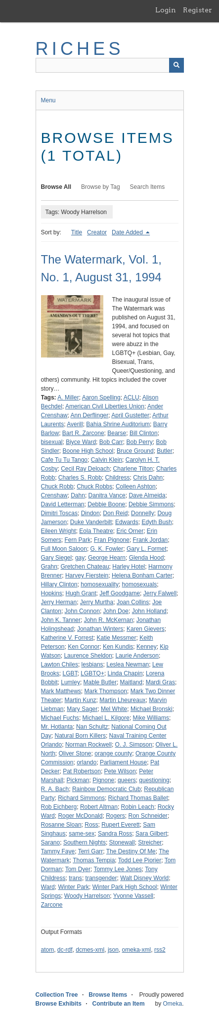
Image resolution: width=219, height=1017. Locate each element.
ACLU (131, 397)
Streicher (150, 842)
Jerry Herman (59, 602)
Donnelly (142, 513)
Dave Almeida (147, 495)
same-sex (81, 833)
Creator (97, 232)
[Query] (110, 65)
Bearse (116, 433)
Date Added (128, 232)
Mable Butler (100, 682)
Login (165, 10)
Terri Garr (90, 851)
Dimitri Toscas (59, 513)
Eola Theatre (96, 531)
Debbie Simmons (151, 504)
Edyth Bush (156, 522)
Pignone (103, 780)
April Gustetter (130, 415)
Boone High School (88, 450)
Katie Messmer (116, 637)
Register (197, 10)
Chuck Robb (57, 486)
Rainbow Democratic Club (106, 789)
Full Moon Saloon (64, 548)
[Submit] (176, 65)
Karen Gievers (146, 628)
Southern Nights (84, 842)
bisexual (52, 442)
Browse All (56, 186)
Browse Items (107, 994)
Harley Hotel (128, 566)
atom (47, 949)
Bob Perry (139, 442)
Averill (75, 424)
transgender (101, 878)
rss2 (160, 949)
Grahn (49, 566)
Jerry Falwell (159, 593)
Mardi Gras (160, 682)
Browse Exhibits (59, 1003)
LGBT (70, 673)
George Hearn (107, 557)
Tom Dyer (77, 869)
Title (76, 232)
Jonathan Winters (100, 628)
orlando (86, 762)
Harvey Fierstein (86, 575)
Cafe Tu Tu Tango (64, 459)
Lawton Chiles (59, 664)
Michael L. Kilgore (106, 717)
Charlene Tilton (133, 468)
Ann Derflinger (90, 415)
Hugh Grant (81, 593)
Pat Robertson (82, 771)
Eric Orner (130, 531)
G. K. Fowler (107, 548)
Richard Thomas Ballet (138, 798)
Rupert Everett (120, 824)
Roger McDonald (80, 815)
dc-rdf (65, 949)
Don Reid (115, 513)
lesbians (92, 664)
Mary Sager (82, 709)
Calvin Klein (106, 459)
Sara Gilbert (151, 833)
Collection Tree (57, 994)
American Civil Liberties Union (104, 406)
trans (75, 878)
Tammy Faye (58, 851)
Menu (48, 100)
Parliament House (123, 762)
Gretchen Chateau (85, 566)
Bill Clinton (144, 433)
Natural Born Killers (80, 735)
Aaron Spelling (101, 397)
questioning (154, 780)
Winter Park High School (124, 887)
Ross (91, 824)
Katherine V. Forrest (67, 637)
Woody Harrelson (87, 895)
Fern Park (78, 539)
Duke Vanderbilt (91, 522)
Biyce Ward (81, 442)
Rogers (115, 815)
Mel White (114, 709)
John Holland (149, 611)
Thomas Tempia (94, 860)
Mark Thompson (106, 691)
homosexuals (139, 584)
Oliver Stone (75, 753)
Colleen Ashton (136, 486)
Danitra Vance (107, 495)
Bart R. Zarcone (83, 433)
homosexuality (100, 584)
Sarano (50, 842)
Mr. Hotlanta (57, 726)
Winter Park (73, 887)
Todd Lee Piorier (139, 860)
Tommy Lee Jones (117, 869)
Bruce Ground (135, 450)
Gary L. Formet (147, 548)
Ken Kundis (118, 646)
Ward (48, 887)
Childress (117, 477)
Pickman (78, 780)
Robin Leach (137, 806)
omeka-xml (136, 949)
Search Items (147, 186)
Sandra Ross (115, 833)
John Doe (116, 611)
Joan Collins (133, 602)
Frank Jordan (150, 539)
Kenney (146, 646)
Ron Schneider (147, 815)
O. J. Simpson (133, 744)
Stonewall (122, 842)
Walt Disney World (144, 878)
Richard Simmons (81, 798)
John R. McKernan (108, 620)
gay (80, 557)
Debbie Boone (106, 504)
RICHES (80, 49)
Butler (164, 450)
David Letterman (63, 504)
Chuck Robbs (94, 486)
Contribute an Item (118, 1003)
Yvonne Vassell (133, 895)
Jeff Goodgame (119, 593)
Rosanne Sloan (61, 824)
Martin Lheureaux (122, 700)
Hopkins (51, 593)
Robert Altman (99, 806)
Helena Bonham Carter (142, 575)
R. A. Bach (55, 789)
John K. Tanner (61, 620)
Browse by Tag (100, 186)
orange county (113, 753)
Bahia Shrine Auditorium (118, 424)
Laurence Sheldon (88, 655)
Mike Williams (151, 717)
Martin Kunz (80, 700)
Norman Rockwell (88, 744)
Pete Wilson (120, 771)
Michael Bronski (152, 709)
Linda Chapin (125, 673)
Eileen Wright (58, 531)
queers (127, 780)
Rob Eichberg (59, 806)
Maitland (131, 682)
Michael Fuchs (60, 717)
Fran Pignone (112, 539)
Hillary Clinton (59, 584)
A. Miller (68, 397)
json (113, 949)
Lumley (70, 682)
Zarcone (52, 904)
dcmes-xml (90, 949)
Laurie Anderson (137, 655)
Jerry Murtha (96, 602)
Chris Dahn (148, 477)
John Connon (82, 611)
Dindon (90, 513)
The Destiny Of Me (131, 851)
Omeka (172, 1003)
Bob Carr (111, 442)
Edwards (126, 522)
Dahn (78, 495)
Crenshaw (54, 495)
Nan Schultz (92, 726)
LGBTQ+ (92, 673)
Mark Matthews (61, 691)
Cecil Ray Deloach (85, 468)
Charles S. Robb (80, 477)
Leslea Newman (127, 664)
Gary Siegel (56, 557)
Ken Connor (83, 646)
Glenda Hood (146, 557)
